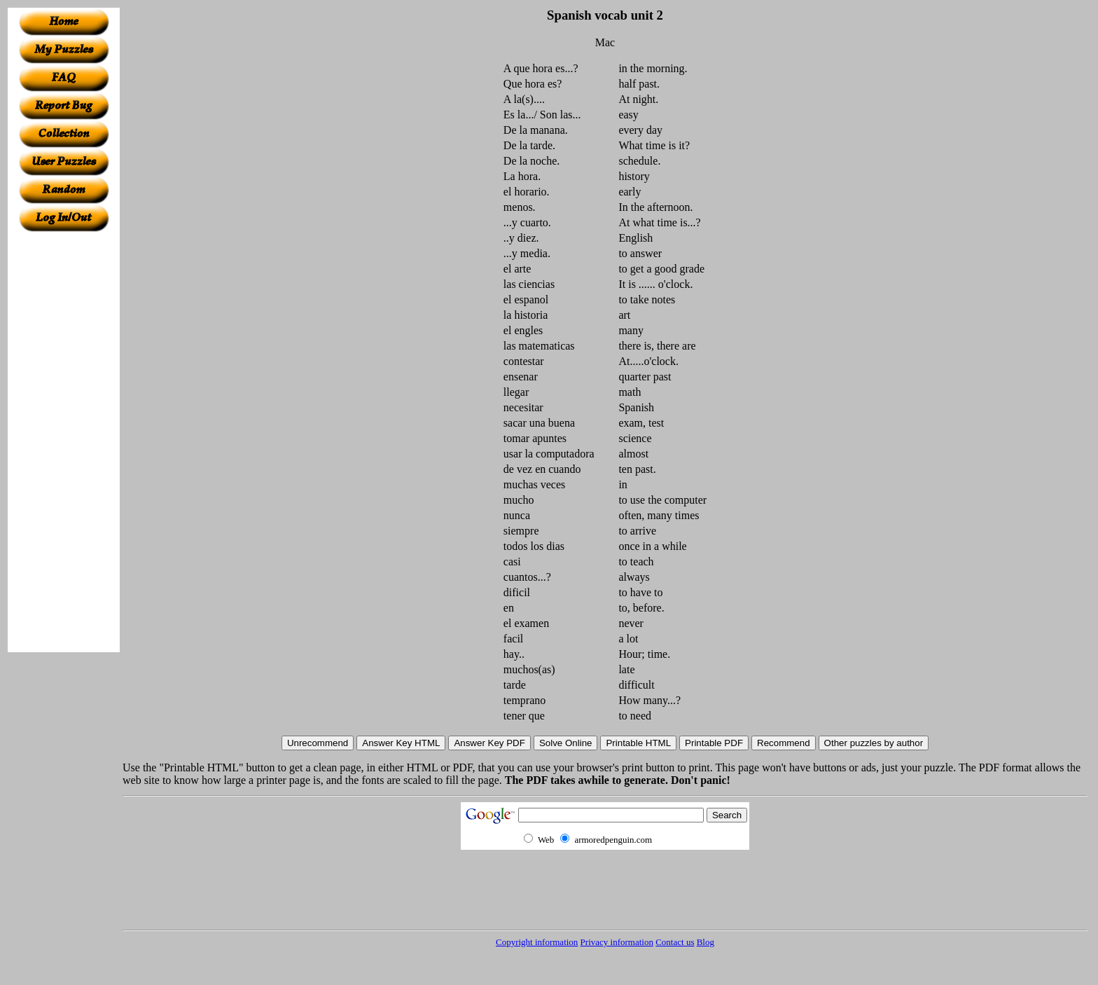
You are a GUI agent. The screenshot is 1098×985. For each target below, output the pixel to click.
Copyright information (537, 942)
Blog (705, 942)
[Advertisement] (64, 442)
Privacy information (617, 942)
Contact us (674, 942)
